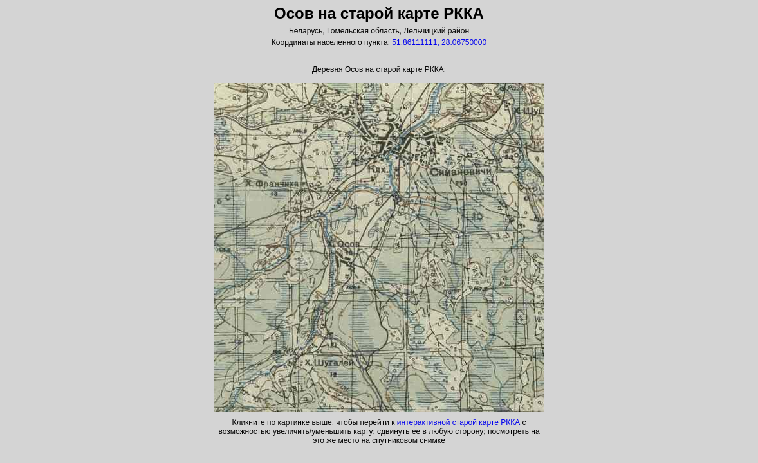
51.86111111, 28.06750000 (439, 42)
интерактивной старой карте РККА (458, 422)
